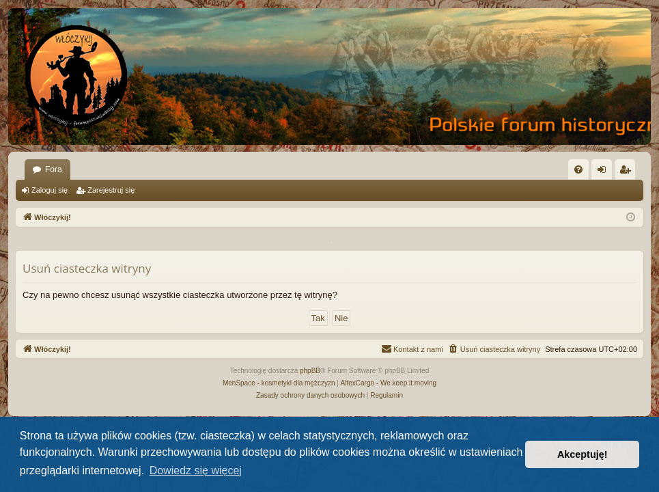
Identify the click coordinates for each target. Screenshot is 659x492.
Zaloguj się (49, 190)
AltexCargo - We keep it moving (388, 383)
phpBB (310, 370)
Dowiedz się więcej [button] (196, 470)
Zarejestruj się (111, 190)
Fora (53, 169)
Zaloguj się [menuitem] (605, 172)
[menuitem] (578, 169)
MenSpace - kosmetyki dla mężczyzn (279, 383)
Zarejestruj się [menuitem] (627, 172)
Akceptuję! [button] (582, 454)
